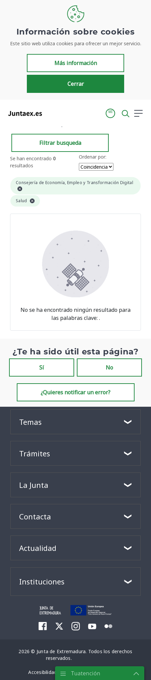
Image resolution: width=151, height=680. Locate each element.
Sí (41, 367)
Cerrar (75, 84)
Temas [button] (30, 422)
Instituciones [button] (41, 581)
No (109, 367)
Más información (75, 63)
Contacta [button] (35, 516)
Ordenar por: (92, 157)
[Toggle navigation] (51, 113)
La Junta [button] (33, 485)
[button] (110, 113)
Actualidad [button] (37, 548)
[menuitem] (43, 626)
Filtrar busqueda (60, 143)
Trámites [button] (34, 453)
